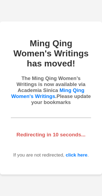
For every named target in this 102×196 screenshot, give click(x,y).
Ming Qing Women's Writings (47, 93)
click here (76, 155)
